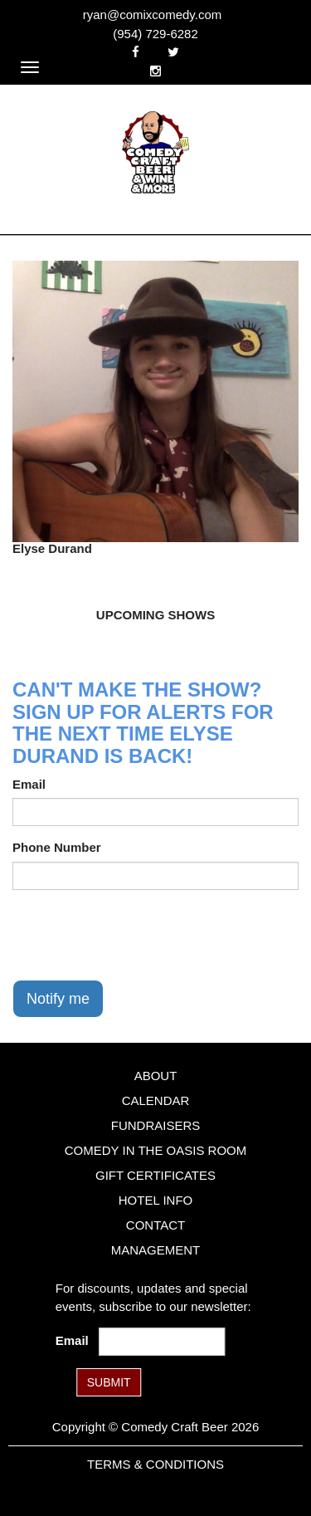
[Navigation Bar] (29, 67)
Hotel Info (155, 1200)
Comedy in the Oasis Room (155, 1150)
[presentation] (138, 934)
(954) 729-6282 (155, 34)
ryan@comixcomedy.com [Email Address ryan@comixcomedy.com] (152, 14)
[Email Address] (162, 1342)
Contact (155, 1225)
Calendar (156, 1100)
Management (156, 1250)
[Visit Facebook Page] (135, 52)
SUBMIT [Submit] (109, 1382)
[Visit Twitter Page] (173, 52)
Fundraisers (156, 1125)
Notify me (58, 998)
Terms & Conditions (155, 1464)
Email (29, 784)
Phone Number (56, 847)
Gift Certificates (155, 1175)
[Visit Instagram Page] (155, 71)
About (155, 1076)
